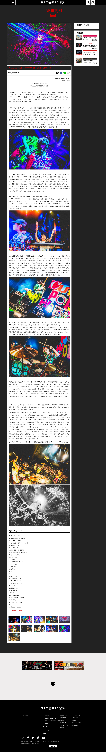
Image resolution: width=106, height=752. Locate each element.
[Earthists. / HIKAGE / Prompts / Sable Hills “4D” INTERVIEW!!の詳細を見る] (86, 61)
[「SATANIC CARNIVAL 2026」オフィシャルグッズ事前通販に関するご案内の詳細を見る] (86, 53)
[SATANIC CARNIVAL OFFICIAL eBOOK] (69, 665)
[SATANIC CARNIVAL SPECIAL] (37, 665)
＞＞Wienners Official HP (16, 610)
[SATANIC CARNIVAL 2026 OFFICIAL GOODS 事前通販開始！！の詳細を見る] (86, 46)
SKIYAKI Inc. (37, 743)
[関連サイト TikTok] (38, 738)
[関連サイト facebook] (28, 738)
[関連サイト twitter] (33, 738)
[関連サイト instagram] (23, 738)
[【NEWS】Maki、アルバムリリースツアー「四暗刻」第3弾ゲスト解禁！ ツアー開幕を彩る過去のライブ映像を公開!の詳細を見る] (86, 38)
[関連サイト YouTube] (43, 738)
